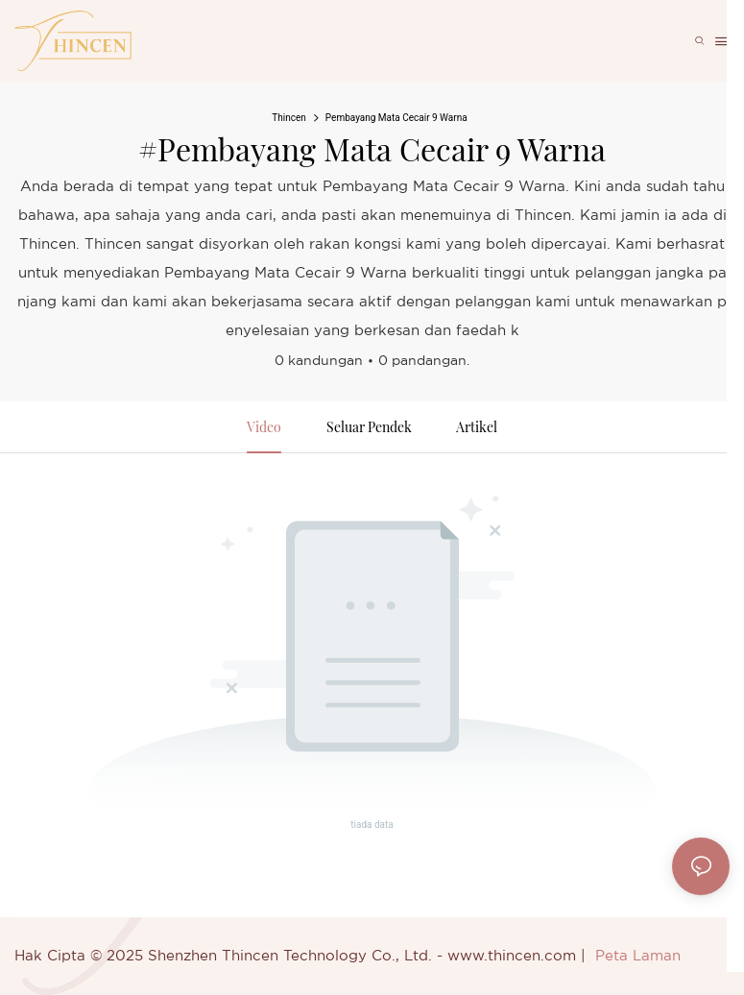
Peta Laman (638, 956)
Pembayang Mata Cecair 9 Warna (396, 117)
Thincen (289, 117)
